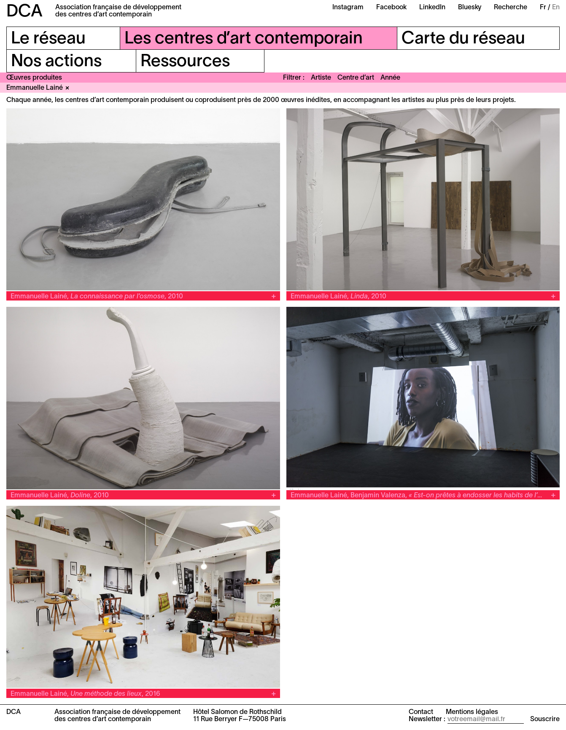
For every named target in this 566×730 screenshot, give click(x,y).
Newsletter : (427, 719)
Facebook (391, 8)
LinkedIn (432, 8)
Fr (543, 8)
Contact (421, 712)
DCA (24, 12)
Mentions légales (472, 712)
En (556, 8)
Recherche (510, 8)
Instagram (348, 8)
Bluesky (469, 8)
